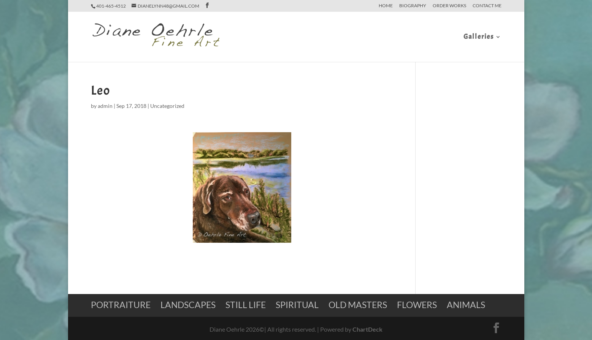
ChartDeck (367, 329)
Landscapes (188, 304)
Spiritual (297, 304)
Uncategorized (167, 106)
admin (105, 106)
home (386, 5)
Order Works (449, 5)
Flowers (417, 304)
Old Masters (358, 304)
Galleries (478, 37)
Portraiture (121, 304)
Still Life (245, 304)
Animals (466, 304)
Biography (412, 5)
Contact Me (487, 5)
